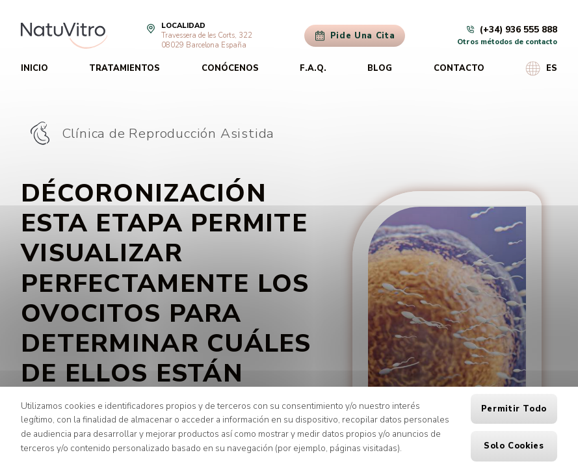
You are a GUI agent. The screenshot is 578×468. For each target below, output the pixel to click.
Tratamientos (124, 68)
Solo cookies (514, 446)
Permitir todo (514, 409)
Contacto (459, 68)
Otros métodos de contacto (507, 42)
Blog (379, 68)
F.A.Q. (313, 68)
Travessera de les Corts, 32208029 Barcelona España (206, 40)
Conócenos (230, 68)
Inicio (34, 68)
